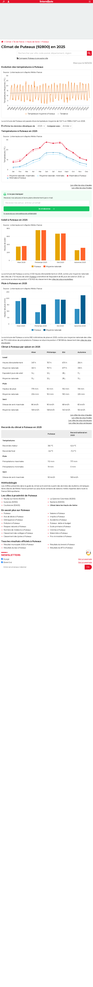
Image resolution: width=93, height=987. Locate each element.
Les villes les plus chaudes (81, 185)
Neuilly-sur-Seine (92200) (14, 499)
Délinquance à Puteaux (13, 520)
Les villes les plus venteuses (80, 423)
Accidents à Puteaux (58, 520)
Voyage (5, 559)
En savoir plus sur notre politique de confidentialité (20, 214)
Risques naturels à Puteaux (15, 526)
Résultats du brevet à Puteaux (62, 544)
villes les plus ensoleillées (62, 279)
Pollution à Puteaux (12, 523)
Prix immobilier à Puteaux (61, 536)
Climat (8, 42)
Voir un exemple (85, 559)
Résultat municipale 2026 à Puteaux (19, 544)
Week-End (6, 562)
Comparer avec (53, 126)
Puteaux (45, 42)
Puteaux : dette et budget (60, 523)
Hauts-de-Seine (33, 42)
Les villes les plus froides (82, 188)
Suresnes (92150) (11, 502)
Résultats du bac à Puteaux (15, 548)
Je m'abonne (44, 209)
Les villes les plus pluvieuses (80, 420)
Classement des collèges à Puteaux (18, 533)
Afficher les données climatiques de (18, 126)
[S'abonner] (46, 567)
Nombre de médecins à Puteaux (17, 530)
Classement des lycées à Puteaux (17, 536)
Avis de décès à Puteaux (13, 517)
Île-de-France (18, 42)
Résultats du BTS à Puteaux (61, 548)
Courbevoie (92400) (12, 505)
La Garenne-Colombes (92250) (62, 499)
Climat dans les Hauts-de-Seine (63, 505)
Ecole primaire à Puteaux (60, 526)
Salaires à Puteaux (57, 513)
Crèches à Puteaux (57, 530)
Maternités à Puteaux (59, 533)
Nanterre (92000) (57, 502)
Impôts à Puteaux (57, 517)
